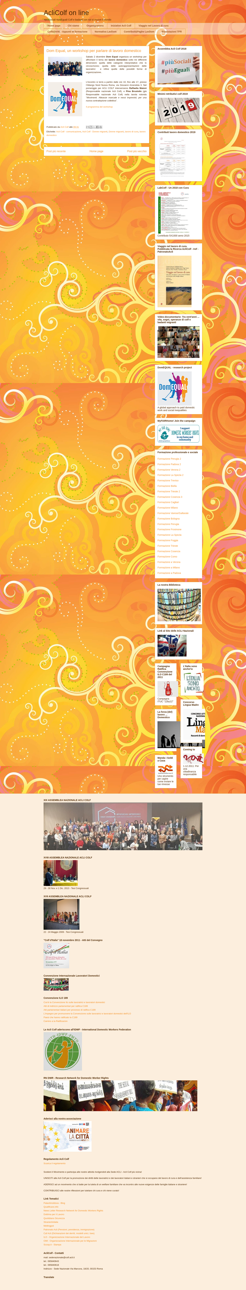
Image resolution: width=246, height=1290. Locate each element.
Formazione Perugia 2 (169, 458)
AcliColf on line (66, 12)
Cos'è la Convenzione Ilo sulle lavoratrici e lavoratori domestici (74, 1002)
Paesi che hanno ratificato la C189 (60, 1017)
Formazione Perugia (168, 524)
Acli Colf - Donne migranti (94, 131)
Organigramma (95, 25)
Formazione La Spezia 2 (170, 475)
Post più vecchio (137, 151)
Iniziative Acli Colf (121, 25)
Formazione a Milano (169, 567)
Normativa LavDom (106, 31)
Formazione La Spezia (169, 535)
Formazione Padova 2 (169, 464)
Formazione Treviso (168, 480)
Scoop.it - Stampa (52, 1244)
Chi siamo (73, 25)
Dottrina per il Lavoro (54, 1214)
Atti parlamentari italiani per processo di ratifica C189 (69, 1010)
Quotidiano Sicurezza (54, 1218)
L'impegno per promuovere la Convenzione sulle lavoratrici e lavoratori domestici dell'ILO (87, 1013)
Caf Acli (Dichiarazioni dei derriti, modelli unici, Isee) (69, 1233)
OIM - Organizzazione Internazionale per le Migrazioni (70, 1241)
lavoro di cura (131, 131)
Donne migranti (116, 131)
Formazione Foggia (168, 540)
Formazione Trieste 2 (169, 491)
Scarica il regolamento (55, 1163)
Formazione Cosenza (169, 551)
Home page (53, 25)
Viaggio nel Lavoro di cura (153, 25)
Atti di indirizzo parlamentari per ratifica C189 (66, 1006)
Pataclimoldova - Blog (54, 1203)
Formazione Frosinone (169, 529)
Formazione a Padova (169, 573)
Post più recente (56, 151)
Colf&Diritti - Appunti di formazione (67, 31)
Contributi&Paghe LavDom (139, 31)
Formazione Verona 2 (169, 469)
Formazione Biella (167, 486)
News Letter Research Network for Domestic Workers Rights (73, 1210)
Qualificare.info (51, 1207)
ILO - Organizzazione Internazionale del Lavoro (67, 1237)
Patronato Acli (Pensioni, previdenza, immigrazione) (69, 1229)
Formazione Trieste (168, 545)
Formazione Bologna (169, 518)
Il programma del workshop (99, 107)
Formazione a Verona (169, 562)
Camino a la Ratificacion (55, 1021)
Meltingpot (49, 1226)
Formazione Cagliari (168, 502)
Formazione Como (167, 556)
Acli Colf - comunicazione (68, 131)
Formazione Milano (168, 507)
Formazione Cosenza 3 (170, 497)
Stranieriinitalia (51, 1222)
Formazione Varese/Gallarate (173, 513)
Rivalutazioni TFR (172, 31)
